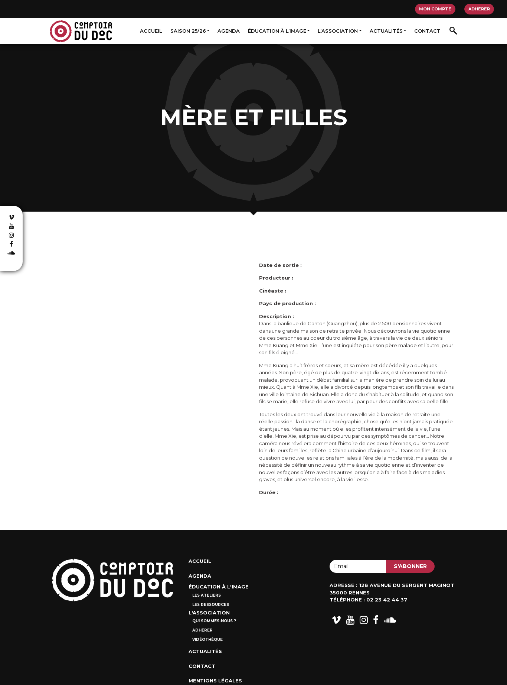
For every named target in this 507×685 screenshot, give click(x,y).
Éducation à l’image (277, 31)
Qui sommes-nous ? (214, 621)
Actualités (386, 31)
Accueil (151, 31)
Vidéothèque (207, 639)
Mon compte (435, 9)
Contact (427, 31)
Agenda (228, 31)
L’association (338, 31)
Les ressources (210, 604)
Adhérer (479, 9)
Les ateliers (206, 595)
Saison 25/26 (188, 31)
